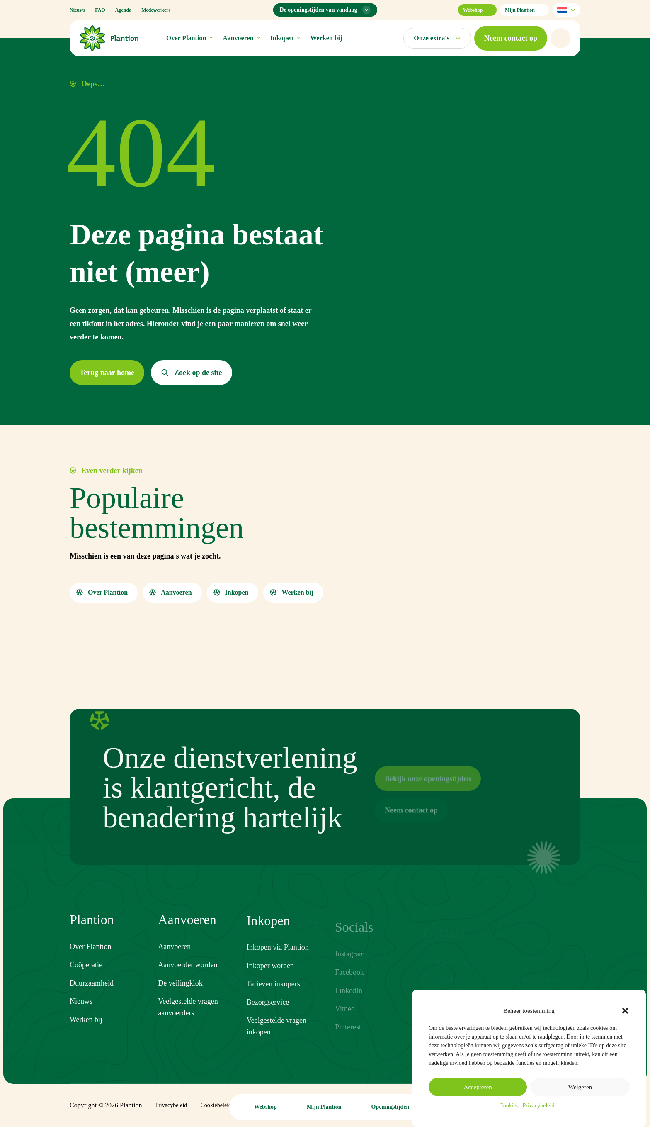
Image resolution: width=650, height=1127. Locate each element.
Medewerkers (155, 10)
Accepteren (477, 1087)
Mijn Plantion (524, 10)
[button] (625, 1011)
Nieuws (77, 10)
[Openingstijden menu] (325, 10)
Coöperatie (86, 965)
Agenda (123, 10)
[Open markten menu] (437, 38)
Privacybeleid (538, 1106)
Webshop (477, 10)
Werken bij (326, 37)
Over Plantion (189, 37)
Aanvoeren (241, 37)
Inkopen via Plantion (278, 959)
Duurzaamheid (92, 984)
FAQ (100, 10)
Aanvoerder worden (187, 971)
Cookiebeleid (215, 1105)
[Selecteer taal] (566, 10)
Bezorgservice (268, 1014)
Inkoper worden (270, 977)
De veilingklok (180, 990)
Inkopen (285, 37)
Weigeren (580, 1087)
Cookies (509, 1106)
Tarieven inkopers (273, 996)
